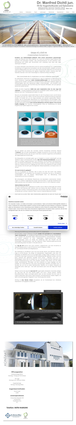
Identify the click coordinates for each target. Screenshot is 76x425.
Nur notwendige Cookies (18, 227)
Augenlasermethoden (17, 389)
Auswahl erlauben (38, 227)
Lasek (17, 392)
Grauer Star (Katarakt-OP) (17, 398)
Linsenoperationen (17, 395)
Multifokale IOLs (17, 401)
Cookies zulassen (58, 227)
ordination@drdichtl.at (33, 45)
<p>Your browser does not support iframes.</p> (52, 394)
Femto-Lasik (17, 391)
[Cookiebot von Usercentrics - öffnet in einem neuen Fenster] (62, 197)
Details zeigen (61, 223)
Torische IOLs (17, 399)
